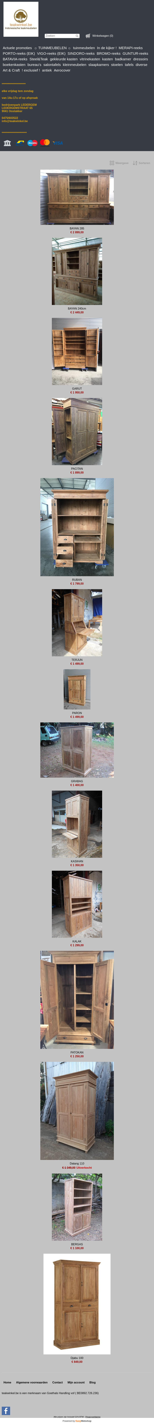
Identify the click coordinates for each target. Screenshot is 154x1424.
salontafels (52, 65)
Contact (57, 1382)
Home (7, 1382)
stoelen (117, 65)
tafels (129, 65)
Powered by (77, 1421)
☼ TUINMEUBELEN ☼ (52, 48)
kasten (107, 59)
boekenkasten (14, 65)
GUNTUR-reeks (135, 53)
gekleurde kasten (64, 59)
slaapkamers (98, 65)
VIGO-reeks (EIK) (51, 53)
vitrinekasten (90, 59)
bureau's (34, 65)
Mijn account (76, 1382)
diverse (141, 65)
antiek (47, 70)
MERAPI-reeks (131, 48)
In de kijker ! (107, 48)
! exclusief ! (31, 70)
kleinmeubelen (74, 65)
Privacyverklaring (92, 1417)
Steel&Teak (39, 59)
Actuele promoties (17, 48)
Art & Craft (11, 70)
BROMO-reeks (108, 53)
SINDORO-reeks (81, 53)
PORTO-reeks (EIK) (19, 53)
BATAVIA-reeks (15, 59)
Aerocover (62, 70)
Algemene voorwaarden (32, 1382)
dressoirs (140, 59)
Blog (92, 1382)
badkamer (123, 59)
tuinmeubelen (84, 48)
